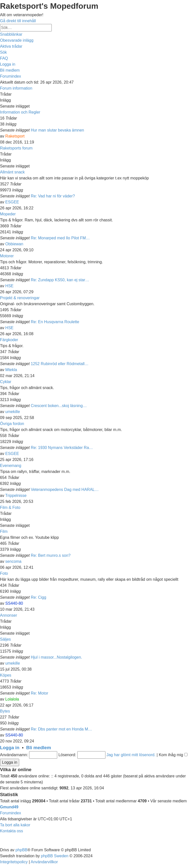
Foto (4, 573)
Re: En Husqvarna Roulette (55, 322)
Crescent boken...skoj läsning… (59, 406)
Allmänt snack (12, 172)
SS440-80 (14, 603)
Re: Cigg (38, 597)
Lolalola (12, 699)
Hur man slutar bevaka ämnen (57, 130)
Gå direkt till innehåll (18, 21)
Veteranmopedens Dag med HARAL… (65, 489)
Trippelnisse (16, 495)
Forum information (16, 88)
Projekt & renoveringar (20, 298)
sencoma (13, 561)
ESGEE (12, 202)
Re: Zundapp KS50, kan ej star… (60, 280)
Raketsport (14, 136)
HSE (9, 286)
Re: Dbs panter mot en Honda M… (61, 729)
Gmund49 (9, 807)
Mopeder (8, 214)
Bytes (5, 711)
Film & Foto (10, 507)
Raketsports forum (16, 148)
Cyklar (5, 382)
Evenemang (10, 465)
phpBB (21, 850)
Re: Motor (39, 693)
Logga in (9, 747)
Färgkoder (9, 340)
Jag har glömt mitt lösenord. (130, 755)
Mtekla (11, 370)
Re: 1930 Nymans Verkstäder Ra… (62, 447)
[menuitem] (16, 40)
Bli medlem (38, 747)
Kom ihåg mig (173, 755)
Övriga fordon (12, 424)
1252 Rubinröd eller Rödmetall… (60, 364)
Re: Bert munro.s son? (51, 555)
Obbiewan (14, 244)
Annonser (8, 615)
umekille (12, 412)
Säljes (5, 639)
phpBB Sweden (54, 856)
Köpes (5, 675)
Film (3, 531)
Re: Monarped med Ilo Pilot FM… (60, 238)
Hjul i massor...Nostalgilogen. (56, 657)
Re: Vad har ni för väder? (53, 196)
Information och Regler (20, 112)
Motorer (7, 256)
